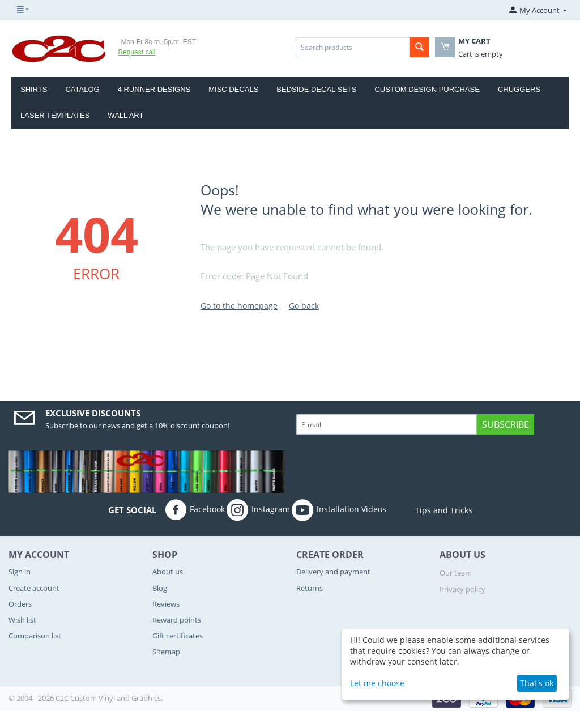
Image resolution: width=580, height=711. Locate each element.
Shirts (33, 89)
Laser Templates (54, 115)
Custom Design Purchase (426, 89)
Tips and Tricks (430, 510)
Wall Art (125, 115)
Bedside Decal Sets (316, 89)
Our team (456, 573)
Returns (309, 588)
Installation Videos (339, 510)
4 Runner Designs (154, 89)
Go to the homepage (239, 305)
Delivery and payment (333, 572)
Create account (33, 588)
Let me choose (377, 683)
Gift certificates (177, 636)
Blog (159, 588)
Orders (20, 604)
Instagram (258, 510)
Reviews (166, 604)
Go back (304, 305)
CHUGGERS (519, 89)
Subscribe (505, 424)
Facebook (195, 510)
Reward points (176, 620)
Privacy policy (462, 589)
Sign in (19, 572)
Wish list (22, 620)
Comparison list (34, 636)
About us (167, 572)
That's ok (536, 683)
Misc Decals (233, 89)
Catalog (82, 89)
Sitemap (166, 651)
